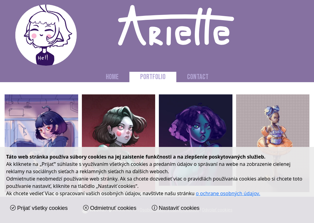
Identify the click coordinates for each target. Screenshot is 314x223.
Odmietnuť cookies (109, 208)
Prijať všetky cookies (39, 208)
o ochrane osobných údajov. (228, 193)
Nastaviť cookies (176, 208)
